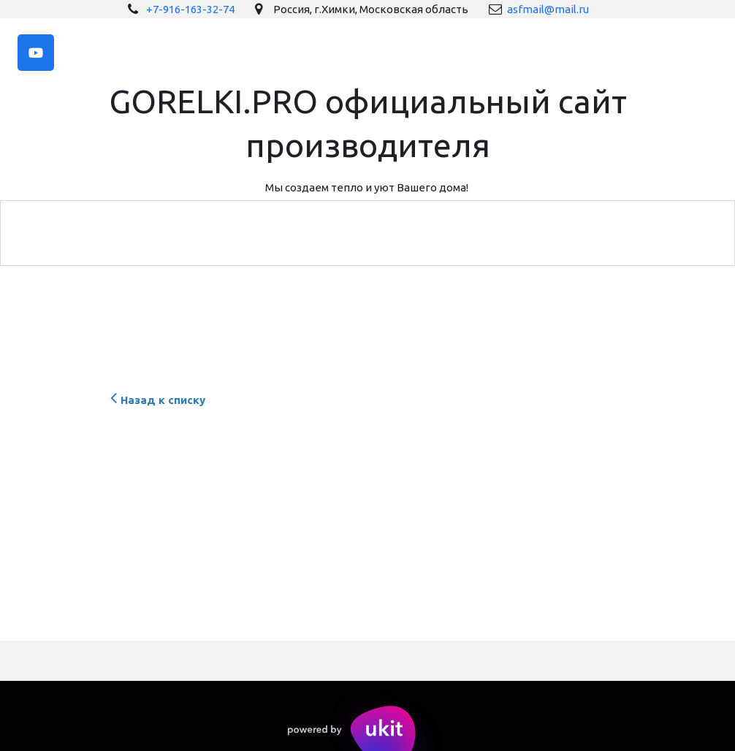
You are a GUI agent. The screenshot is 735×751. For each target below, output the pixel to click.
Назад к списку (156, 400)
